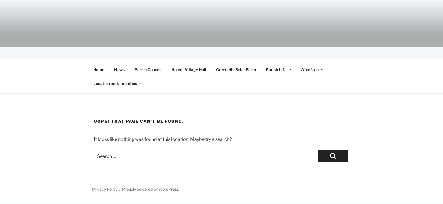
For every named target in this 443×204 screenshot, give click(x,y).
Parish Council (148, 69)
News (119, 69)
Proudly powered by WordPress (150, 189)
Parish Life (279, 69)
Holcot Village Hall (188, 69)
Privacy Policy (105, 189)
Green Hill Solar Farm (236, 69)
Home (98, 69)
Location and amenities (117, 83)
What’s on (312, 69)
